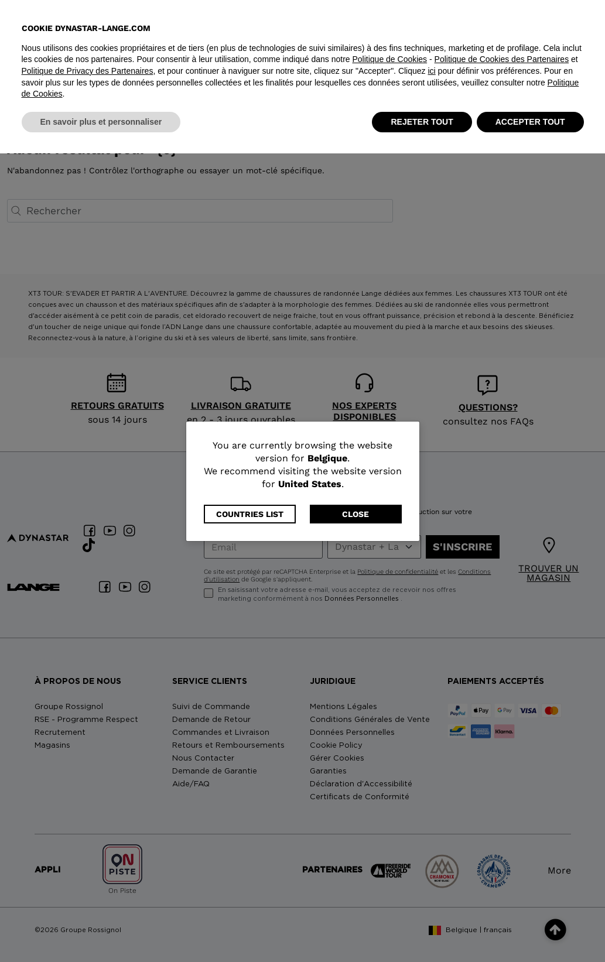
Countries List (249, 514)
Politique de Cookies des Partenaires (502, 867)
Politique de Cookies (389, 867)
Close (355, 514)
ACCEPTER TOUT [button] (530, 929)
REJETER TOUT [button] (422, 929)
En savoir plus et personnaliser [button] (101, 929)
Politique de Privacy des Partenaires (87, 879)
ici (431, 879)
